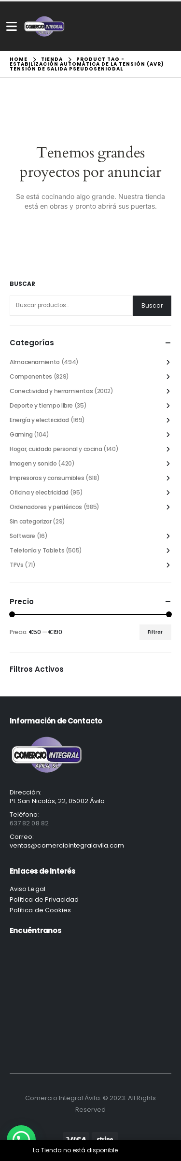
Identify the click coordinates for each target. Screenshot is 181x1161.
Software (22, 536)
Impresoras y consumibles (47, 478)
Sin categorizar (31, 521)
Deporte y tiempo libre (41, 405)
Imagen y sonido (33, 463)
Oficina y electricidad (39, 492)
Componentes (31, 376)
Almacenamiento (35, 362)
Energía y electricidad (39, 420)
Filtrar (155, 632)
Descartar (133, 1150)
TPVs (17, 565)
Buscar (22, 284)
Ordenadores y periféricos (46, 507)
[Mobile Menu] (11, 26)
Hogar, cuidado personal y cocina (56, 449)
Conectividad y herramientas (51, 391)
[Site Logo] (44, 26)
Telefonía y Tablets (37, 550)
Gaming (21, 434)
